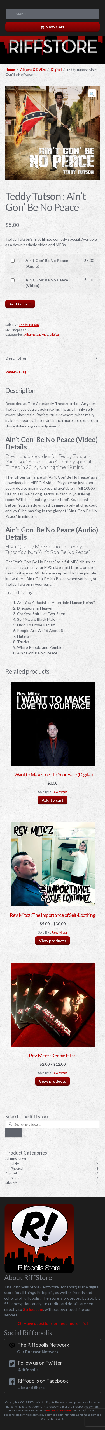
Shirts (15, 1178)
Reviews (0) (15, 371)
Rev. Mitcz (59, 792)
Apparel (11, 1173)
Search (14, 1133)
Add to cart (20, 304)
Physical (17, 1168)
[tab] (52, 358)
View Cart (53, 26)
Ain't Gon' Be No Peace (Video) (46, 282)
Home (10, 70)
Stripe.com (33, 1309)
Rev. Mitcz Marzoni (59, 1410)
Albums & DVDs (33, 70)
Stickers (11, 1183)
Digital (56, 70)
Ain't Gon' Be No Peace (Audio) (46, 263)
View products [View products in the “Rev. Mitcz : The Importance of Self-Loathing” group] (52, 940)
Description (16, 358)
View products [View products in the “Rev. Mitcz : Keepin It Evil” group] (52, 1081)
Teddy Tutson (29, 325)
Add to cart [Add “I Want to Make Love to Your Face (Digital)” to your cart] (53, 800)
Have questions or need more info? (52, 1323)
